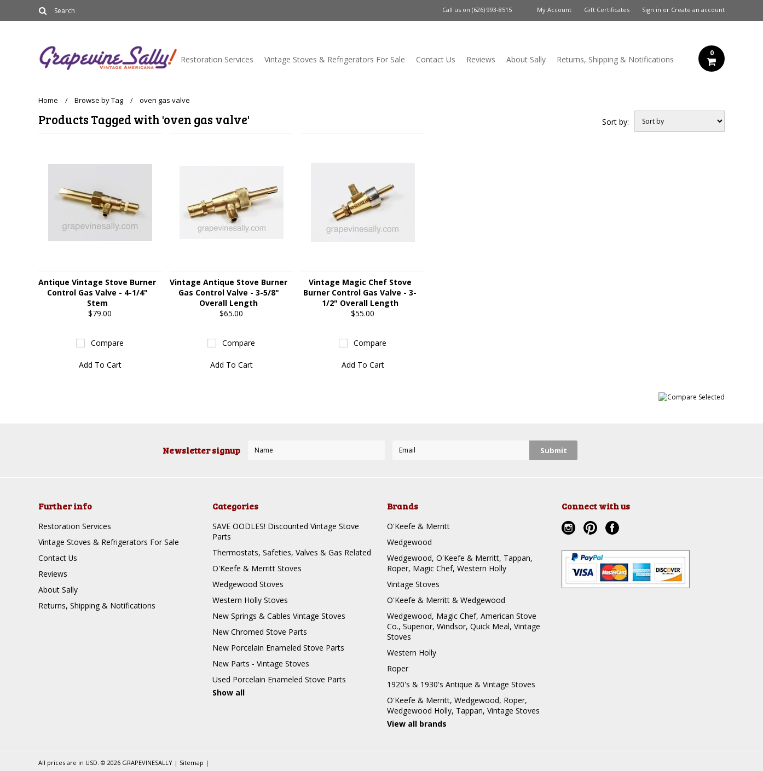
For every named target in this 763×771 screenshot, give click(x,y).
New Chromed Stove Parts (259, 632)
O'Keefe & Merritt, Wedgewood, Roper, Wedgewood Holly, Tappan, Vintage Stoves (463, 705)
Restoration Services (217, 59)
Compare (107, 343)
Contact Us (435, 59)
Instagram (570, 529)
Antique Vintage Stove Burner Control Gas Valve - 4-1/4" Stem (97, 292)
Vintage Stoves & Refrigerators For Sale (334, 59)
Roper (397, 668)
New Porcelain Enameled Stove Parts (278, 647)
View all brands (417, 723)
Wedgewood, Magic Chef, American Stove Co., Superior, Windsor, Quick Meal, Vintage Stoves (463, 626)
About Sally (526, 59)
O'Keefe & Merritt (418, 526)
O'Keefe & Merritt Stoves (257, 568)
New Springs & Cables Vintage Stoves (278, 616)
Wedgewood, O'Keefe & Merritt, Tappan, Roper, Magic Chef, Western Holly (460, 563)
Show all (228, 692)
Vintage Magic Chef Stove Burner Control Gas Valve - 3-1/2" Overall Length (360, 292)
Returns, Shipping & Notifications (615, 59)
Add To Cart (100, 365)
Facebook (613, 529)
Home (48, 100)
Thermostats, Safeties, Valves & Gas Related (291, 552)
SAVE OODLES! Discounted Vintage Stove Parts (285, 531)
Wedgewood (409, 542)
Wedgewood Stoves (248, 584)
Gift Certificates (606, 10)
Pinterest (591, 529)
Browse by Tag (98, 100)
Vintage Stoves (413, 584)
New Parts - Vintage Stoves (260, 663)
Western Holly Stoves (250, 600)
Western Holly (411, 652)
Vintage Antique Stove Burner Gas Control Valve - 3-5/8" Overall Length (228, 292)
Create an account (698, 10)
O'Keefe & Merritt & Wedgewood (446, 600)
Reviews (480, 59)
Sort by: (615, 122)
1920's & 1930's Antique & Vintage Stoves (461, 684)
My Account (554, 10)
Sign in (651, 10)
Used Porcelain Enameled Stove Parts (279, 679)
